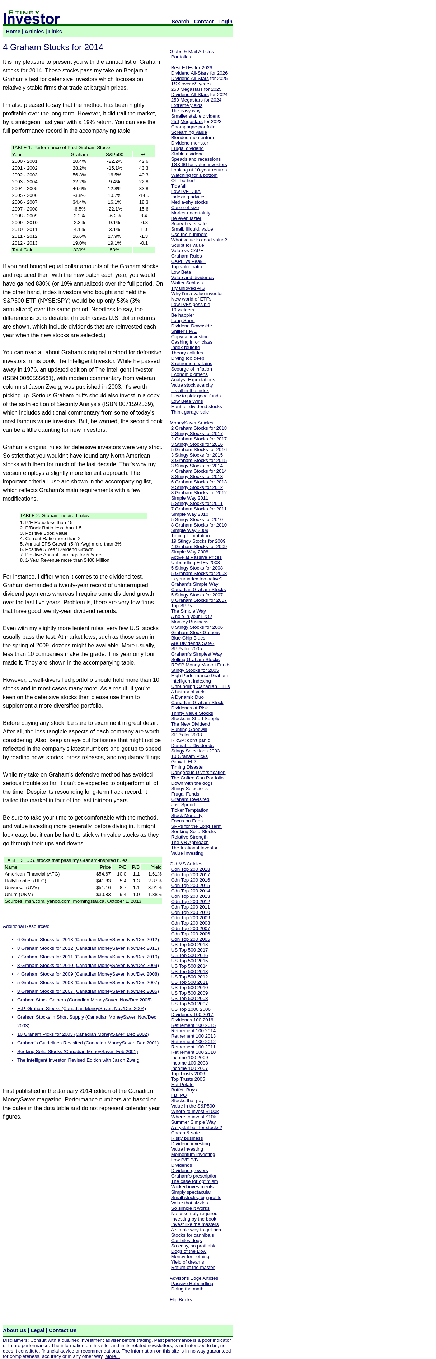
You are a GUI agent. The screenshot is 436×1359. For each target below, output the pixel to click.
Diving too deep (188, 358)
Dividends (181, 1165)
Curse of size (185, 207)
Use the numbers (189, 234)
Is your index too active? (197, 578)
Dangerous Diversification (198, 772)
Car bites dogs (186, 1240)
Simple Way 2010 (189, 514)
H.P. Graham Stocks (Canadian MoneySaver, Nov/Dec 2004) (81, 1008)
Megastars (192, 89)
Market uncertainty (191, 213)
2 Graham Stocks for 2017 (199, 439)
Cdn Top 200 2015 (190, 885)
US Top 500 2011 (189, 982)
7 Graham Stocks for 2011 (199, 508)
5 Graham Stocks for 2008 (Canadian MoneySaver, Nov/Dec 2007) (88, 982)
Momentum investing (193, 1154)
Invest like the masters (195, 1224)
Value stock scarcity (192, 385)
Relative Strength (189, 837)
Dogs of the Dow (189, 1251)
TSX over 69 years (190, 83)
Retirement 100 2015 (193, 1025)
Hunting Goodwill (189, 729)
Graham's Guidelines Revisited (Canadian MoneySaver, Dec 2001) (88, 1043)
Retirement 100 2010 (193, 1052)
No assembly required (194, 1213)
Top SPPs (181, 605)
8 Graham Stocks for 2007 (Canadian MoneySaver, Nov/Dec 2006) (88, 991)
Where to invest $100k (195, 1111)
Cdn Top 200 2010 (190, 912)
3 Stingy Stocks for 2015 (197, 455)
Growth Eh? (183, 761)
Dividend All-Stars (190, 73)
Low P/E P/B (184, 1159)
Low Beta (181, 272)
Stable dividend (187, 153)
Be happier (182, 315)
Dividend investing (190, 1143)
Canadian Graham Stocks (198, 589)
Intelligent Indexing (191, 681)
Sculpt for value (187, 245)
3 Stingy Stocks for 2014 (197, 465)
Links (55, 31)
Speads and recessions (196, 159)
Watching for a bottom (194, 175)
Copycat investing (190, 336)
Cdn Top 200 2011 (190, 907)
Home (13, 31)
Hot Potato (182, 1084)
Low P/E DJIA (186, 191)
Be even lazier (186, 218)
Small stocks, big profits (196, 1197)
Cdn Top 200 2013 (190, 896)
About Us (14, 1330)
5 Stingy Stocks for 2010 (197, 519)
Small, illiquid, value (192, 229)
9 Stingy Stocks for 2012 (197, 487)
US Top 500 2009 (189, 993)
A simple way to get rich (196, 1229)
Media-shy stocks (189, 202)
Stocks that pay (187, 1100)
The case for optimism (194, 1181)
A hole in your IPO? (191, 616)
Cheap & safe (185, 1133)
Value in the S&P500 (193, 1106)
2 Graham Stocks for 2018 (199, 428)
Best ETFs (182, 67)
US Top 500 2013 (189, 971)
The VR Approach (189, 842)
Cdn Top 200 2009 (190, 917)
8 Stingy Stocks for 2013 (197, 476)
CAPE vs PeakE (188, 261)
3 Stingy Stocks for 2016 (197, 444)
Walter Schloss (187, 283)
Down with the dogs (192, 783)
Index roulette (185, 347)
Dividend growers (189, 1170)
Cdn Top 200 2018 (190, 869)
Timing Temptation (190, 535)
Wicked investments (192, 1186)
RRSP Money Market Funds (201, 664)
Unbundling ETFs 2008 (195, 562)
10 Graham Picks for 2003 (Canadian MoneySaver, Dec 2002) (83, 1034)
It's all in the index (190, 390)
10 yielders (182, 309)
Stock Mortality (186, 815)
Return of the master (193, 1267)
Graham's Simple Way (195, 584)
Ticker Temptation (189, 810)
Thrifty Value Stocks (192, 713)
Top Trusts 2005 (188, 1079)
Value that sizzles (189, 1202)
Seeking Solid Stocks (193, 831)
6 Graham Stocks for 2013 (199, 482)
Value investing (187, 1149)
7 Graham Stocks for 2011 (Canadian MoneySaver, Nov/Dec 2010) (88, 956)
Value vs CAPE (187, 250)
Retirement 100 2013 (193, 1036)
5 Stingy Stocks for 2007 (197, 595)
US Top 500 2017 (189, 950)
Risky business (187, 1138)
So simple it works (190, 1208)
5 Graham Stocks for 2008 (199, 573)
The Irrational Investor (194, 847)
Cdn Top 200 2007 (190, 928)
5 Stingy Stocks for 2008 (197, 568)
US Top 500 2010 (189, 987)
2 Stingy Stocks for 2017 (197, 433)
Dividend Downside (191, 326)
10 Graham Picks (189, 756)
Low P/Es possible (190, 304)
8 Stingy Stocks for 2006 (197, 627)
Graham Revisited (190, 799)
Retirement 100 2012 (193, 1041)
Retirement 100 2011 (193, 1046)
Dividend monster (189, 143)
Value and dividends (192, 277)
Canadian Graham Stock (197, 702)
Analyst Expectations (193, 379)
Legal (37, 1330)
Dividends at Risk (189, 708)
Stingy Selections (189, 788)
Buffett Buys (184, 1090)
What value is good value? (199, 239)
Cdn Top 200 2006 (190, 933)
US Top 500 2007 (189, 1003)
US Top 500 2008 (189, 998)
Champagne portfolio (193, 126)
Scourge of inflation (191, 369)
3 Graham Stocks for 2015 (199, 460)
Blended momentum (192, 137)
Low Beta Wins (187, 401)
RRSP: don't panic (190, 740)
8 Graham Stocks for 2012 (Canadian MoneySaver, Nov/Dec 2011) (88, 948)
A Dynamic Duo (187, 697)
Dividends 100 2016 (192, 1020)
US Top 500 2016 (189, 955)
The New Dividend (190, 724)
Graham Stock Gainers (195, 632)
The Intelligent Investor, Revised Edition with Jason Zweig (78, 1060)
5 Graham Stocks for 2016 (199, 449)
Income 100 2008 (189, 1063)
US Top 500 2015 (189, 960)
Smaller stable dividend (196, 116)
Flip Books (181, 1299)
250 (175, 89)
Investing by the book (193, 1219)
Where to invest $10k (193, 1116)
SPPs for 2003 (186, 734)
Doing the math (187, 1289)
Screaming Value (189, 132)
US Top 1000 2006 (191, 1009)
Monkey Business (189, 621)
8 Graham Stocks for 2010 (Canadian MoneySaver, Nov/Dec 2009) (88, 965)
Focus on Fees (187, 821)
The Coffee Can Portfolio (197, 777)
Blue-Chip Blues (188, 638)
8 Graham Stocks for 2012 (199, 492)
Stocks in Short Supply (195, 718)
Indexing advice (188, 196)
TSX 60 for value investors (199, 164)
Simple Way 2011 (189, 498)
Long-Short (183, 320)
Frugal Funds (185, 794)
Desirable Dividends (192, 745)
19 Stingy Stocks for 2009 (198, 541)
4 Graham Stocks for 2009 (199, 546)
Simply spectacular (191, 1192)
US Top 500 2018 (189, 944)
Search (180, 21)
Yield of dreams (187, 1262)
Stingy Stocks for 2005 (195, 670)
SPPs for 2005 (186, 648)
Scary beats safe (189, 223)
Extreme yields (186, 105)
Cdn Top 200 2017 (190, 874)
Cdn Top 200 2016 (190, 880)
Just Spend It (185, 804)
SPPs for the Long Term (196, 826)
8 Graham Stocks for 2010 (199, 525)
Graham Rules (186, 256)
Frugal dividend (187, 148)
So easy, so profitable (194, 1246)
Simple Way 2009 (189, 530)
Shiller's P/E (184, 331)
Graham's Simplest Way (196, 654)
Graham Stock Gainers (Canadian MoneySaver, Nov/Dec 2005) (84, 999)
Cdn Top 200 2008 (190, 923)
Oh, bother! (183, 180)
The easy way (185, 110)
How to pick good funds (196, 395)
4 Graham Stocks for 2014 (199, 471)
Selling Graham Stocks (195, 659)
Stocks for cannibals (192, 1235)
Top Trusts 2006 (188, 1073)
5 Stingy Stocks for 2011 (197, 503)
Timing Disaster (187, 767)
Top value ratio (186, 266)
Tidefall (178, 186)
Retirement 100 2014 (193, 1030)
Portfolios (181, 57)
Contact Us (62, 1330)
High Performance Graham (199, 675)
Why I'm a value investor (197, 293)
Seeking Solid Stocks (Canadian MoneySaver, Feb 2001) (77, 1051)
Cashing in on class (192, 342)
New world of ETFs (191, 299)
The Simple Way (188, 611)
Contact (204, 21)
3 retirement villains (191, 363)
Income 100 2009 (189, 1057)
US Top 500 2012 (189, 977)
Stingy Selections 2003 (195, 751)
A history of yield (188, 691)
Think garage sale (190, 412)
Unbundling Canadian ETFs (200, 686)
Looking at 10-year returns (199, 170)
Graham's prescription (194, 1176)
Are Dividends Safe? (193, 643)
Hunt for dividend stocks (196, 406)
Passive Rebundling (192, 1283)
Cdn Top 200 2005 (190, 939)
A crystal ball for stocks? (196, 1127)
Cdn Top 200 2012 (190, 901)
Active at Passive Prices (196, 557)
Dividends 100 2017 (192, 1014)
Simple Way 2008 (189, 552)
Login (225, 21)
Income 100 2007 (189, 1068)
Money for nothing (190, 1256)
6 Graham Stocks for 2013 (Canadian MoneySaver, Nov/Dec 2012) (88, 939)
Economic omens (189, 374)
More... (112, 1356)
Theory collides (187, 352)
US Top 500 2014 (189, 966)
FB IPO (179, 1095)
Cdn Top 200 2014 (190, 890)
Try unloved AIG (188, 288)
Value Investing (187, 853)
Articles (34, 31)
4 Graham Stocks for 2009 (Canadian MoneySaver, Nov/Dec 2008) (88, 974)
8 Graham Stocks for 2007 (199, 600)
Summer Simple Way (193, 1122)
